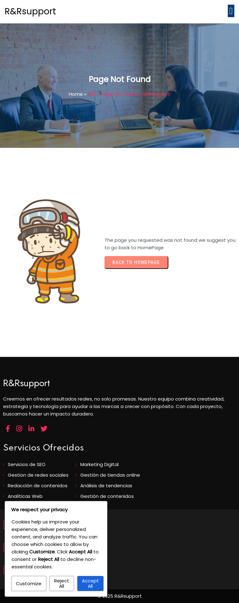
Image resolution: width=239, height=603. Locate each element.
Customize (28, 583)
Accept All (90, 583)
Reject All (61, 583)
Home (76, 94)
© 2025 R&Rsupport (119, 596)
